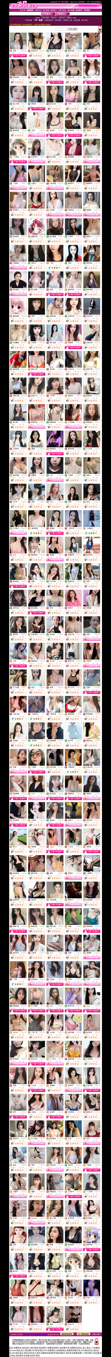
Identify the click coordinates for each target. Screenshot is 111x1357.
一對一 (61, 263)
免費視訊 (24, 51)
